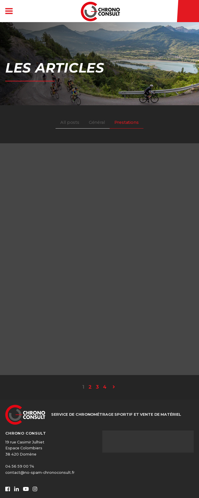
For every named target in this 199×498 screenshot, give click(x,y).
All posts (69, 122)
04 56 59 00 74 (19, 466)
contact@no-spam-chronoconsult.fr (40, 472)
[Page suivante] (114, 387)
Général (97, 122)
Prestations (126, 122)
